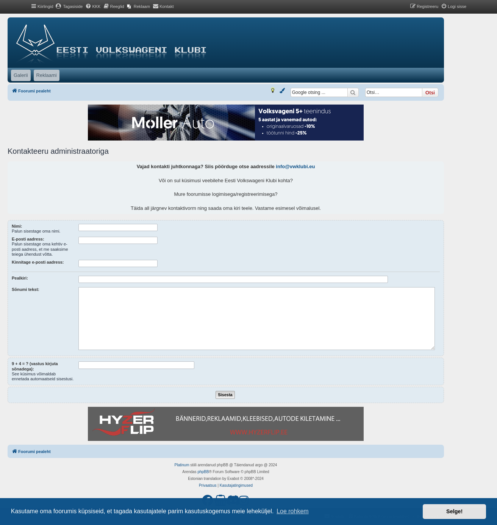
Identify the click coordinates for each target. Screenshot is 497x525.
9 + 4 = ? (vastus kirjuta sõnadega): (35, 366)
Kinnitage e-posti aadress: (38, 262)
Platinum (182, 465)
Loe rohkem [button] (293, 511)
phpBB (203, 472)
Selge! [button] (454, 511)
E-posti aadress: (28, 239)
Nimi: (17, 226)
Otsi (430, 92)
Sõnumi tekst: (25, 289)
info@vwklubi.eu (295, 166)
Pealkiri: (20, 278)
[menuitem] (69, 6)
